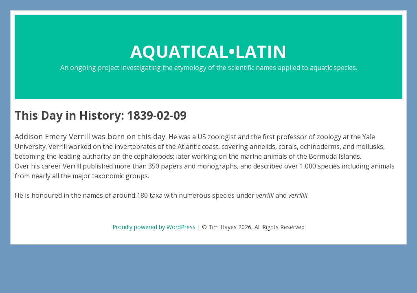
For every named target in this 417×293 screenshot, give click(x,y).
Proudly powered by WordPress (153, 227)
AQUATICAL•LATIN (208, 51)
